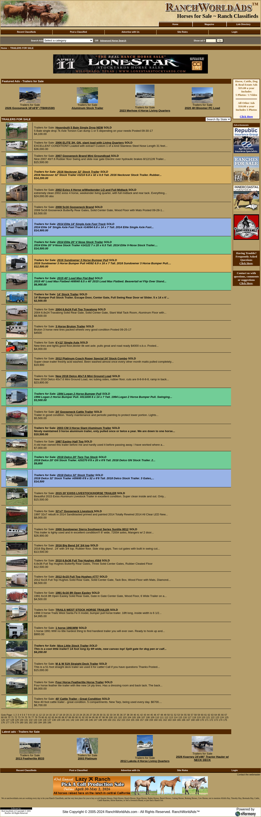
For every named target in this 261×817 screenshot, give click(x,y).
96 (96, 717)
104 (129, 717)
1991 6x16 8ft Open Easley (73, 592)
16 (54, 715)
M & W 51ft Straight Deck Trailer (76, 663)
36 (121, 715)
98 (103, 717)
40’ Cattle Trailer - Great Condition (78, 698)
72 (15, 717)
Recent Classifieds (26, 32)
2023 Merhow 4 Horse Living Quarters (144, 110)
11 (37, 715)
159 (151, 720)
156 (137, 720)
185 (45, 722)
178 (12, 722)
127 (8, 720)
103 (125, 717)
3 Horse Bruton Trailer (70, 326)
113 (171, 717)
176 (3, 722)
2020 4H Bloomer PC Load (202, 108)
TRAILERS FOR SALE (22, 48)
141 (68, 720)
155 (133, 720)
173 (216, 720)
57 (192, 715)
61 (205, 715)
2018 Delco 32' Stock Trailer (76, 475)
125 (226, 717)
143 (77, 720)
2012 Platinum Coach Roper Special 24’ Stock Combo (91, 358)
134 (40, 720)
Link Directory (243, 24)
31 (104, 715)
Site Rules (182, 32)
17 (57, 715)
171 (207, 720)
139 (58, 720)
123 (217, 717)
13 (44, 715)
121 (208, 717)
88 (69, 717)
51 (172, 715)
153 (123, 720)
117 (189, 717)
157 (142, 720)
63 (212, 715)
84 (56, 717)
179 (17, 722)
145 (86, 720)
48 (161, 715)
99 (107, 717)
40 (134, 715)
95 (93, 717)
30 (101, 715)
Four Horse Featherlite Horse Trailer (79, 682)
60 (202, 715)
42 (141, 715)
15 (50, 715)
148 (100, 720)
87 (66, 717)
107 (143, 717)
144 (82, 720)
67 (225, 715)
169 (197, 720)
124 (222, 717)
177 (8, 722)
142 (72, 720)
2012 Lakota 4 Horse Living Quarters (144, 761)
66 (222, 715)
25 (84, 715)
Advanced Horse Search (113, 40)
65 (219, 715)
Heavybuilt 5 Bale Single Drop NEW (79, 127)
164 (174, 720)
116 (185, 717)
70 (9, 717)
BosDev (8, 813)
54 (182, 715)
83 (53, 717)
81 (46, 717)
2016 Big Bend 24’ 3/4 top (72, 545)
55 (185, 715)
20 (67, 715)
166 (183, 720)
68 (2, 717)
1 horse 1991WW (66, 627)
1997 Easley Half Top (69, 441)
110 (157, 717)
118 (194, 717)
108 (148, 717)
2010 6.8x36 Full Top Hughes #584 (78, 560)
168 (193, 720)
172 (211, 720)
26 (87, 715)
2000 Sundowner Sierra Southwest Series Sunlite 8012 (92, 529)
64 (215, 715)
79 (39, 717)
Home (175, 24)
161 (160, 720)
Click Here (246, 116)
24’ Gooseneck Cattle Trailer (74, 411)
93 (86, 717)
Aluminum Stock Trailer (87, 108)
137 (49, 720)
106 (138, 717)
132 (31, 720)
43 (145, 715)
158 (146, 720)
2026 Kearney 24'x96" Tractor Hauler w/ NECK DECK (202, 758)
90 (76, 717)
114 (175, 717)
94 (90, 717)
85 (59, 717)
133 (35, 720)
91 (80, 717)
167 (188, 720)
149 (105, 720)
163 (170, 720)
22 (74, 715)
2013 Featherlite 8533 (30, 758)
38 (128, 715)
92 (83, 717)
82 (49, 717)
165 (179, 720)
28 (94, 715)
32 (107, 715)
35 (118, 715)
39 (131, 715)
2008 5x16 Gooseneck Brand (74, 207)
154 (128, 720)
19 (64, 715)
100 (111, 717)
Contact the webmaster (248, 774)
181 (26, 722)
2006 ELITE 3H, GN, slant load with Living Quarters (89, 142)
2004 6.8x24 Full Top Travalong (76, 309)
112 (166, 717)
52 (175, 715)
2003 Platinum (87, 758)
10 (33, 715)
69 (5, 717)
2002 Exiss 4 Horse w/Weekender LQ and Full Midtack (91, 189)
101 (115, 717)
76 (29, 717)
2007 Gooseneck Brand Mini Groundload (83, 155)
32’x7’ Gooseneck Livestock (74, 511)
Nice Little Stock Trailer (73, 645)
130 (21, 720)
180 (21, 722)
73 (19, 717)
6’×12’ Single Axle (67, 342)
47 (158, 715)
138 (54, 720)
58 (195, 715)
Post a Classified (78, 32)
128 (12, 720)
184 (40, 722)
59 (198, 715)
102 (120, 717)
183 (35, 722)
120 (203, 717)
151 (114, 720)
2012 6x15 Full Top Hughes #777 (77, 576)
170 (202, 720)
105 (134, 717)
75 (26, 717)
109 (153, 717)
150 (109, 720)
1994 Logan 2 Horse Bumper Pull (79, 393)
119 (199, 717)
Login (234, 32)
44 (148, 715)
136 (45, 720)
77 (32, 717)
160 (156, 720)
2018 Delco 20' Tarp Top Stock (77, 457)
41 (138, 715)
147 (96, 720)
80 (42, 717)
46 (155, 715)
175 (225, 720)
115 (180, 717)
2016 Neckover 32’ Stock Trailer (78, 171)
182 (31, 722)
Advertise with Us (130, 32)
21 (71, 715)
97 (100, 717)
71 (12, 717)
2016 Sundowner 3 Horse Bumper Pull (82, 260)
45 (151, 715)
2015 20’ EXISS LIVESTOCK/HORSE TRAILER (85, 493)
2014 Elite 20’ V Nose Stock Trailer (80, 242)
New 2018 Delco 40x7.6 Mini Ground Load (83, 376)
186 (49, 722)
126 (3, 720)
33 (111, 715)
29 (97, 715)
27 (91, 715)
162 (165, 720)
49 (165, 715)
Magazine (209, 24)
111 (162, 717)
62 (209, 715)
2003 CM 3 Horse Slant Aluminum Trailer (84, 428)
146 (91, 720)
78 (36, 717)
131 (26, 720)
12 (40, 715)
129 (17, 720)
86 (63, 717)
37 (124, 715)
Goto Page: (7, 715)
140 (63, 720)
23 (77, 715)
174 (221, 720)
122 (213, 717)
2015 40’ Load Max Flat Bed (75, 278)
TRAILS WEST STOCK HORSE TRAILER (82, 609)
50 (168, 715)
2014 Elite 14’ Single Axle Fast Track (81, 224)
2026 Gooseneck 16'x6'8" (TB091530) (30, 108)
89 (73, 717)
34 (114, 715)
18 (60, 715)
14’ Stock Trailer (68, 294)
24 (80, 715)
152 (119, 720)
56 (188, 715)
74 (22, 717)
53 (178, 715)
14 (47, 715)
